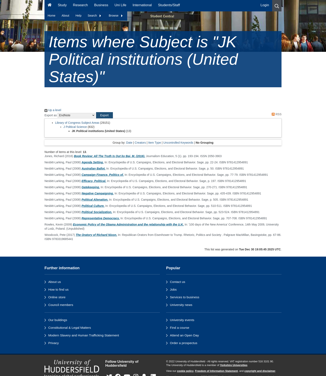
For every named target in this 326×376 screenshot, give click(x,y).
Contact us (177, 282)
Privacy (53, 343)
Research (80, 5)
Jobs (173, 289)
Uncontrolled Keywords (178, 142)
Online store (56, 297)
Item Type (154, 142)
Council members (60, 305)
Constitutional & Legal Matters (69, 327)
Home (51, 15)
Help (78, 15)
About (65, 15)
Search (94, 15)
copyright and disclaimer (259, 371)
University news (181, 305)
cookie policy (185, 371)
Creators (140, 142)
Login (265, 5)
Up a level (52, 110)
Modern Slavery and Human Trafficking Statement (83, 335)
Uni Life (120, 5)
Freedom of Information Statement (216, 371)
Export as (50, 115)
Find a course (179, 327)
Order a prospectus (183, 343)
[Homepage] (49, 5)
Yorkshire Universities (233, 365)
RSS (276, 114)
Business (101, 5)
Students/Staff (169, 5)
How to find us (58, 289)
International (142, 5)
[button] (277, 5)
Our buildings (57, 320)
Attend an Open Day (184, 335)
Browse (116, 15)
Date (129, 142)
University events (182, 320)
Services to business (184, 297)
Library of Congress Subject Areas (77, 122)
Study (62, 5)
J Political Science (75, 127)
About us (54, 282)
